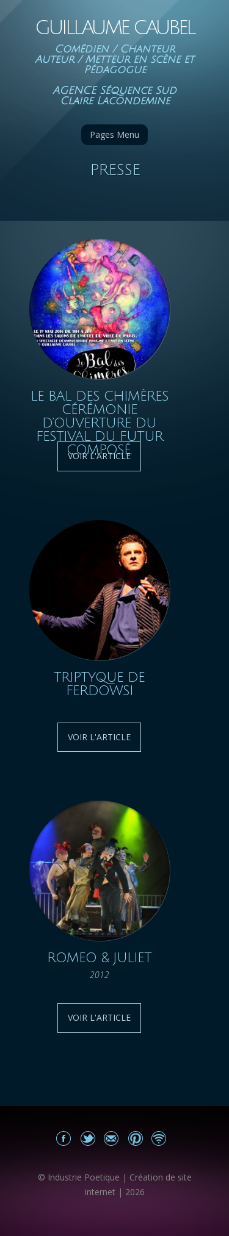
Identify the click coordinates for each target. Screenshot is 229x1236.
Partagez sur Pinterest (135, 1138)
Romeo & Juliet (99, 958)
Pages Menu (114, 134)
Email (111, 1138)
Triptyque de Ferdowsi (99, 684)
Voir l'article (99, 737)
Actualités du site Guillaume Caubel (159, 1138)
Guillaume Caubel (114, 27)
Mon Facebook (63, 1138)
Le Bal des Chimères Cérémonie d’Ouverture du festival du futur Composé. (100, 423)
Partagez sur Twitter (87, 1138)
